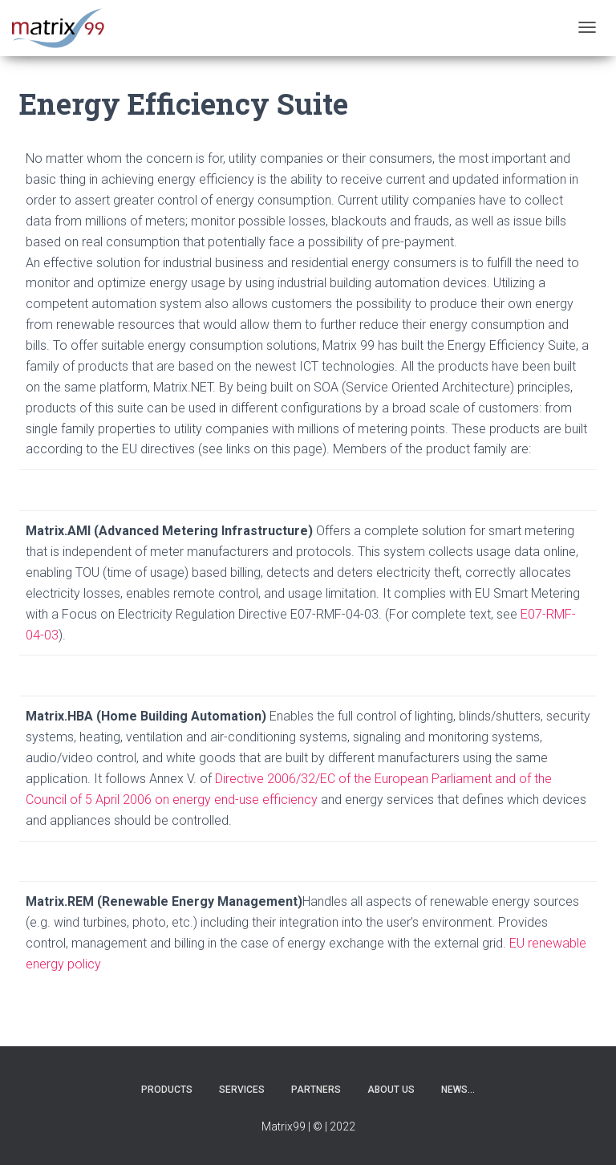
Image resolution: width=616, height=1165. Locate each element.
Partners (316, 1089)
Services (242, 1089)
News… (458, 1089)
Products (166, 1089)
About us (391, 1089)
